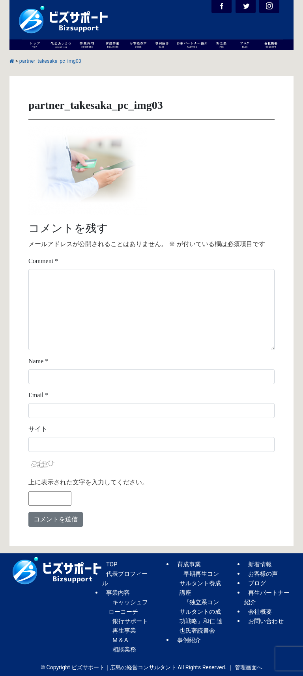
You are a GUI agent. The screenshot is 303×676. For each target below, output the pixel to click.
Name (38, 361)
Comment (43, 261)
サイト (37, 429)
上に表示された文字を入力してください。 (88, 482)
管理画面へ (248, 667)
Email (38, 395)
